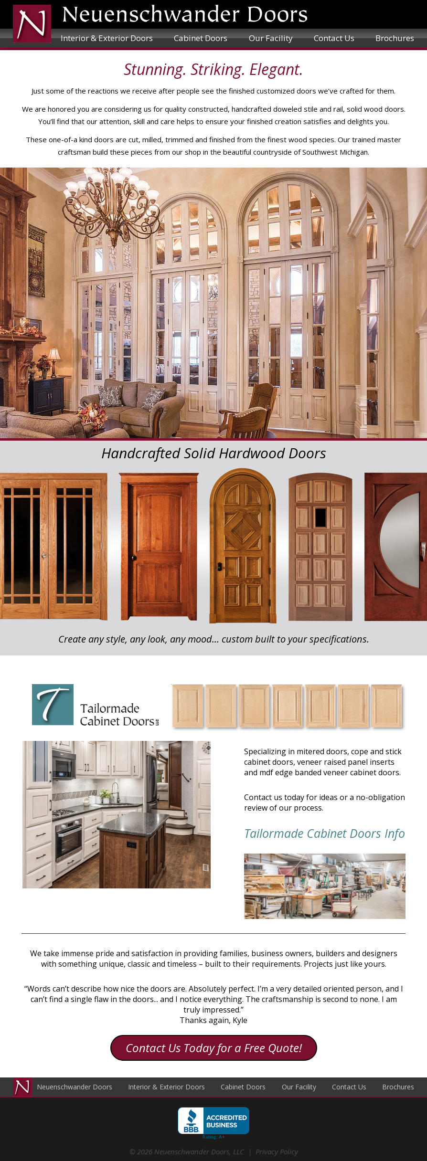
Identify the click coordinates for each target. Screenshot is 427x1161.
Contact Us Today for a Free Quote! (214, 1047)
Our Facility (271, 37)
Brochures (394, 37)
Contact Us (334, 37)
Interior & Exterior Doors (107, 37)
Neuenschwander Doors (74, 1086)
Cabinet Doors (200, 37)
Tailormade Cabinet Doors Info (324, 833)
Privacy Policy (277, 1151)
